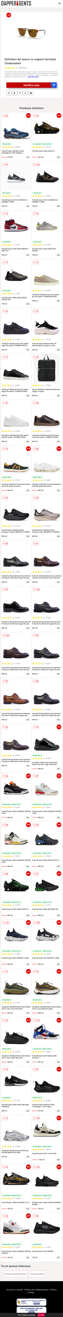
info (27, 157)
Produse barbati (37, 1274)
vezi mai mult (33, 77)
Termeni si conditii (14, 1289)
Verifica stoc (40, 85)
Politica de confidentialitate (36, 1289)
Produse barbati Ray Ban (15, 1274)
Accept (41, 1315)
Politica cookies (28, 1315)
